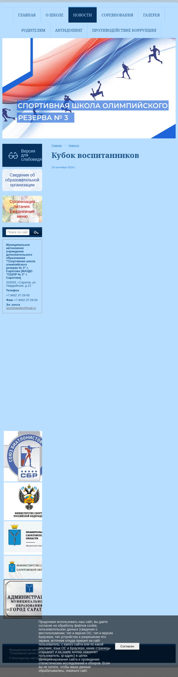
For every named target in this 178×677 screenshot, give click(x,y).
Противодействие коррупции (124, 30)
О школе (54, 15)
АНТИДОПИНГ (69, 30)
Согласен (127, 646)
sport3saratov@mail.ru (21, 308)
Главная (27, 15)
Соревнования (117, 15)
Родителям (33, 30)
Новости (82, 15)
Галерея (151, 15)
